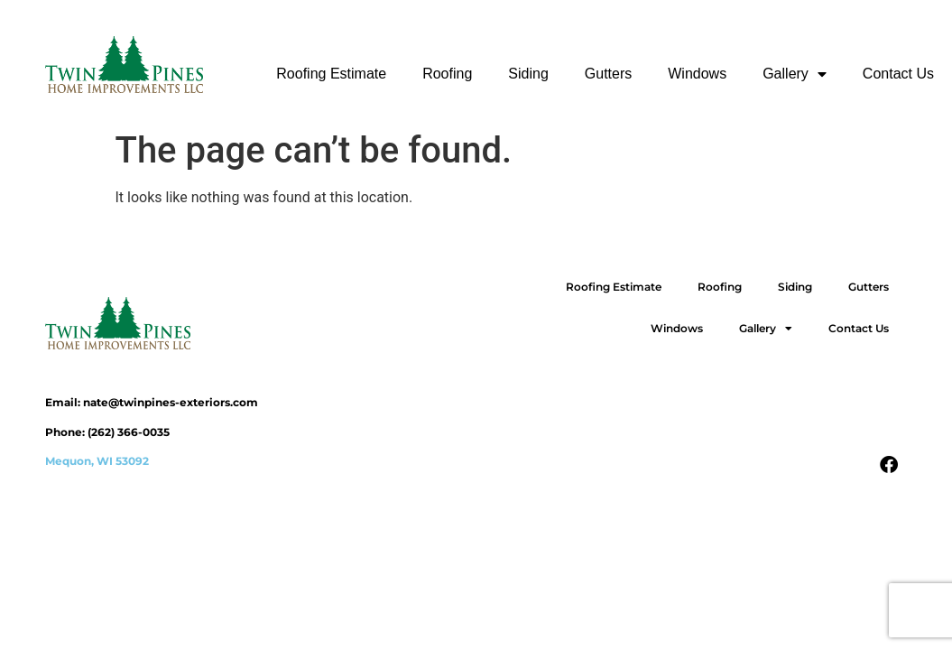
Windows (697, 73)
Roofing (447, 73)
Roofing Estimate (331, 73)
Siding (528, 73)
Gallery (795, 74)
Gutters (608, 73)
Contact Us (898, 73)
